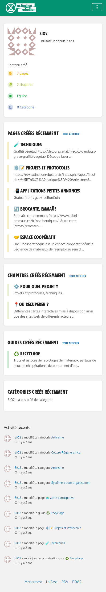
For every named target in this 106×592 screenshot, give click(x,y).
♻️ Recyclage (55, 513)
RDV (65, 582)
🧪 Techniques (55, 543)
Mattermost (33, 582)
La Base (51, 582)
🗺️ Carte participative (59, 498)
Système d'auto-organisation (70, 482)
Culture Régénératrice (65, 452)
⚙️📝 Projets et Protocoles (63, 528)
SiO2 (18, 437)
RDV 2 (77, 582)
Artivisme (57, 437)
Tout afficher (71, 134)
